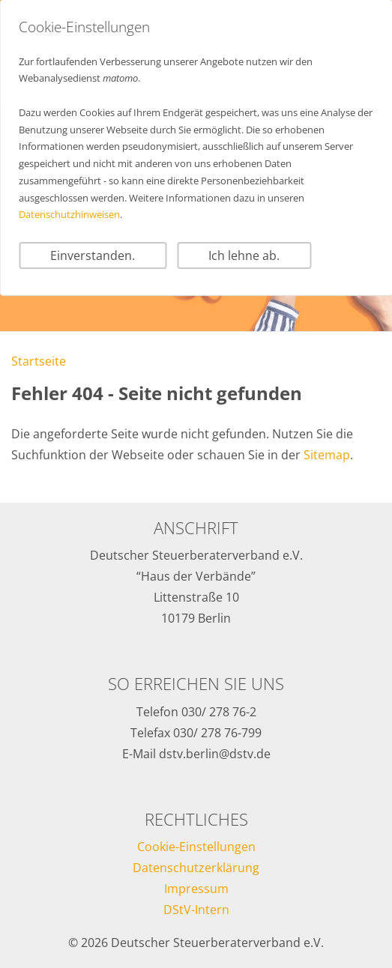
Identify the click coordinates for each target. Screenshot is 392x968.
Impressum (196, 888)
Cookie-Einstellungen (196, 846)
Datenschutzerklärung (196, 867)
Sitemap (327, 455)
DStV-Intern (196, 909)
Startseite (38, 361)
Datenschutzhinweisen (69, 214)
